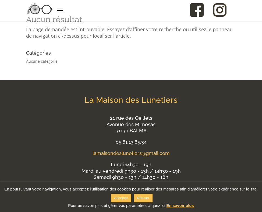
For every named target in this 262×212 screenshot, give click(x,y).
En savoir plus (180, 205)
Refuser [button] (143, 198)
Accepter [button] (121, 198)
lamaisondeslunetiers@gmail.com (131, 153)
